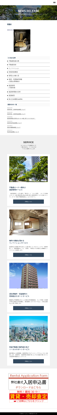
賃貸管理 (12, 85)
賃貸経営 (12, 95)
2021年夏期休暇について (13, 127)
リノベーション (14, 68)
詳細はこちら (28, 201)
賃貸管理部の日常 (15, 92)
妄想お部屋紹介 (14, 81)
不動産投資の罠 (14, 61)
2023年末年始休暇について (14, 123)
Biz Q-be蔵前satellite (16, 99)
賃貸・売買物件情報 (15, 79)
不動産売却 (12, 64)
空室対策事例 (13, 72)
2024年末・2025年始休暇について (16, 114)
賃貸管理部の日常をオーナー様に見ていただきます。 (21, 118)
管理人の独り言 (14, 75)
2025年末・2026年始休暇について (16, 109)
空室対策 (12, 87)
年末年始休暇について (13, 132)
